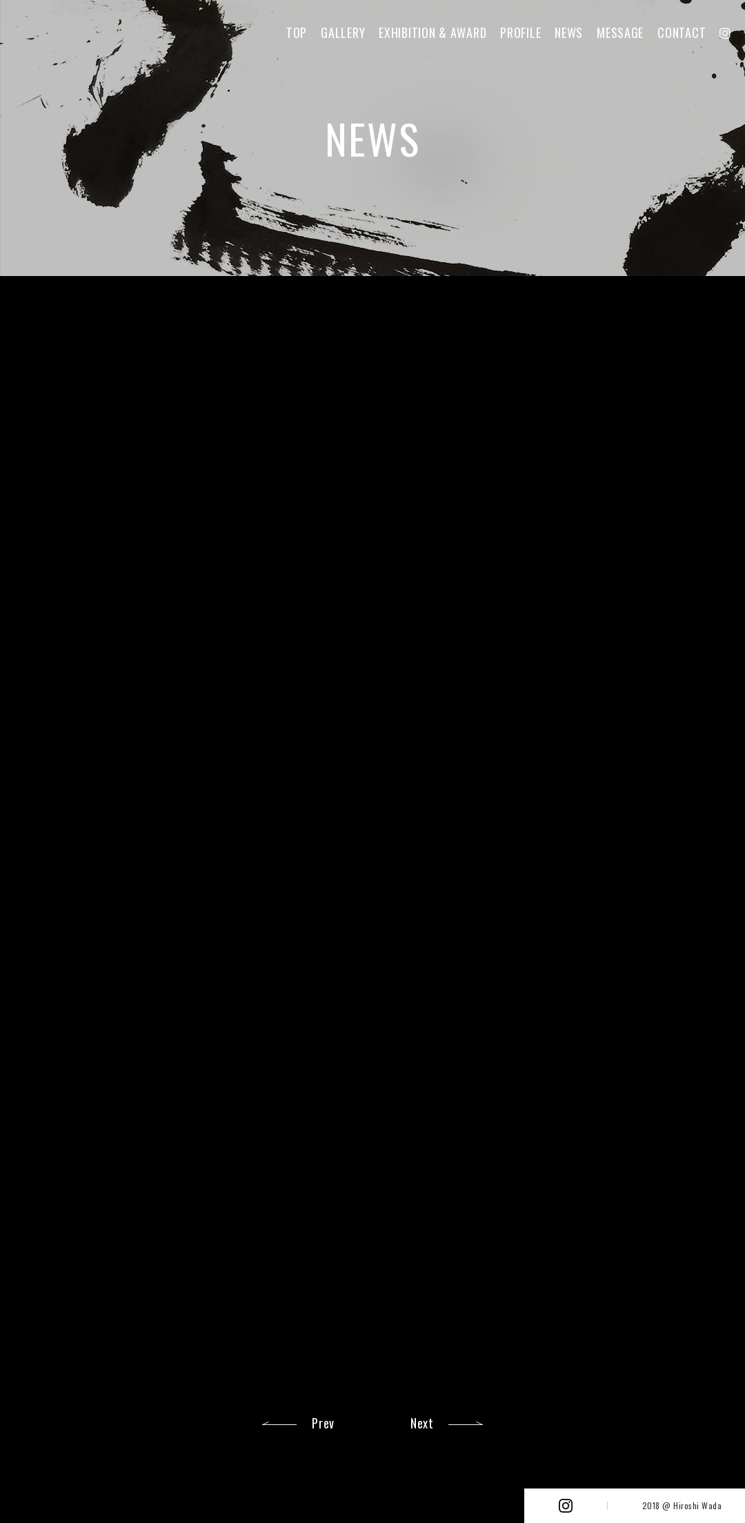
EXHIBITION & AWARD (432, 32)
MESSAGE (620, 32)
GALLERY (343, 32)
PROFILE (520, 32)
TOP (296, 32)
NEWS (569, 32)
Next (422, 1423)
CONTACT (681, 32)
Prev (323, 1423)
